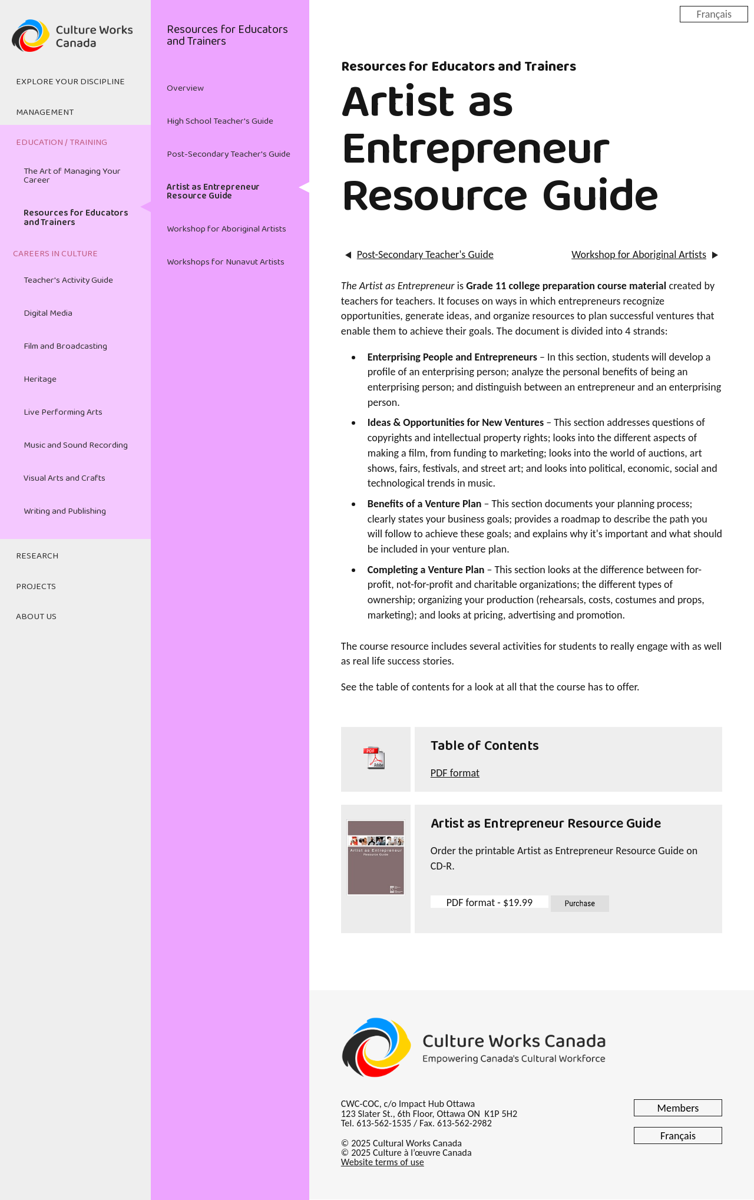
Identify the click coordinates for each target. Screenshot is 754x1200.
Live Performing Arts (63, 412)
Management (45, 112)
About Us (36, 617)
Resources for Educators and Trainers (76, 217)
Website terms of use (382, 1162)
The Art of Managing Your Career (72, 175)
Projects (36, 587)
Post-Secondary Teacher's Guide (228, 154)
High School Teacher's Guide (220, 121)
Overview (185, 88)
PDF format (455, 772)
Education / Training (61, 142)
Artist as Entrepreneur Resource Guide (213, 191)
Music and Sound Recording (76, 445)
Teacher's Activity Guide (68, 280)
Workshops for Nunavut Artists (226, 262)
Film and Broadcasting (65, 346)
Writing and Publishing (65, 511)
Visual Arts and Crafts (64, 478)
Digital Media (48, 313)
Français (714, 13)
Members (678, 1108)
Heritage (40, 379)
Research (37, 556)
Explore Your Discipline (70, 82)
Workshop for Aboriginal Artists (226, 229)
